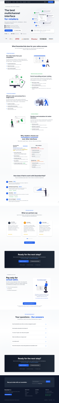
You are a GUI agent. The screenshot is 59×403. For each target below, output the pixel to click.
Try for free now (9, 30)
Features (26, 393)
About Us (36, 391)
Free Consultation (8, 394)
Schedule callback (17, 30)
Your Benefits (27, 392)
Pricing (26, 394)
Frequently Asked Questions (29, 395)
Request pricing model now (29, 303)
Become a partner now (29, 242)
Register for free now (23, 261)
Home (26, 391)
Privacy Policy (40, 383)
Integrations (36, 392)
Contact (36, 393)
